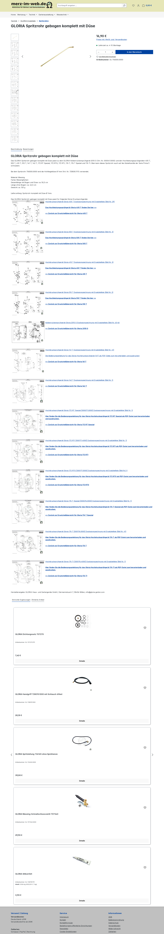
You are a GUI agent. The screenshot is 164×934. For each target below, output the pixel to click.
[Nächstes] (90, 56)
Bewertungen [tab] (28, 149)
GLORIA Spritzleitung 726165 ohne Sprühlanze (36, 754)
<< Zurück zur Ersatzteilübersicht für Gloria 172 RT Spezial (69, 425)
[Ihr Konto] (138, 5)
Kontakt (63, 920)
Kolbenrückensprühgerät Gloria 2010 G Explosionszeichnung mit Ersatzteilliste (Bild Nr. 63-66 (82, 323)
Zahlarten (112, 932)
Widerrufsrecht (114, 929)
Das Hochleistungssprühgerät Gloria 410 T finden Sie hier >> (70, 268)
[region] (51, 89)
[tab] (16, 149)
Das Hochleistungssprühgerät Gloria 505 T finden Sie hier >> (70, 238)
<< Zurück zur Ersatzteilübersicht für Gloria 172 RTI (66, 455)
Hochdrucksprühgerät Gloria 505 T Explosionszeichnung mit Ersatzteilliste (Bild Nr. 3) (79, 232)
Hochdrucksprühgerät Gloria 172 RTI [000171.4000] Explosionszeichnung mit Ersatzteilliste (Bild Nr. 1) (86, 440)
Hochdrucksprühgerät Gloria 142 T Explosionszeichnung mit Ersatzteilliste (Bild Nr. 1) (79, 380)
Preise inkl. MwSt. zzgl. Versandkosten (111, 39)
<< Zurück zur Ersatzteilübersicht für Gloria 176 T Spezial (69, 515)
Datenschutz (113, 923)
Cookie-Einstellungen (68, 932)
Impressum (64, 917)
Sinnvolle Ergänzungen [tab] (21, 600)
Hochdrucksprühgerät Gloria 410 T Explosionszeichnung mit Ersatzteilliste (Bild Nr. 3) (79, 262)
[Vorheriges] (22, 56)
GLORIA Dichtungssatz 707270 (29, 634)
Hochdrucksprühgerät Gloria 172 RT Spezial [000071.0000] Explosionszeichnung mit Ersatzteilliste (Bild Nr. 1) (89, 410)
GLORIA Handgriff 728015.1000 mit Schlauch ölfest (38, 694)
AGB (110, 917)
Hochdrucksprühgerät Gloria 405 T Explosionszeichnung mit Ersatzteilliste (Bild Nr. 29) (80, 202)
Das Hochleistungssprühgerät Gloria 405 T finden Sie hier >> (70, 207)
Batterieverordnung (116, 920)
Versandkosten (114, 926)
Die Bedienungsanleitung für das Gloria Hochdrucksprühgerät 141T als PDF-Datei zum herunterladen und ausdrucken (92, 356)
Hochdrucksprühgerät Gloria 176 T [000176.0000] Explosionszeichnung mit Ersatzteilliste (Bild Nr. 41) (85, 531)
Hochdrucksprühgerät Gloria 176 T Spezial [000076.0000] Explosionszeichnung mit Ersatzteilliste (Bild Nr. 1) (88, 501)
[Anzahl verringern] (98, 52)
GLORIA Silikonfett (23, 874)
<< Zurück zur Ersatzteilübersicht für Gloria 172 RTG (67, 485)
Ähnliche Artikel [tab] (37, 600)
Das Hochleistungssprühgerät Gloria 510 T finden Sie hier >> (70, 298)
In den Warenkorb (134, 52)
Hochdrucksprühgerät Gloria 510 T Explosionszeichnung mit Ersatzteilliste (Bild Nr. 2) (79, 292)
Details (82, 661)
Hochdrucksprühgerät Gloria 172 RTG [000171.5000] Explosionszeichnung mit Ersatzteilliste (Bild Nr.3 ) (86, 471)
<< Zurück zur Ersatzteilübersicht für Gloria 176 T (66, 546)
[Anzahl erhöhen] (112, 52)
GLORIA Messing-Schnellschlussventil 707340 (36, 814)
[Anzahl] (105, 52)
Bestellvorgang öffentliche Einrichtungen (76, 926)
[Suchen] (124, 5)
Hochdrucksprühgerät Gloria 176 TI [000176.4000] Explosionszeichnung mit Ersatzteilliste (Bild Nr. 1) (85, 562)
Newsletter (64, 929)
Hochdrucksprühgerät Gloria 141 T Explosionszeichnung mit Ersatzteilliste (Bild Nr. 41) (79, 350)
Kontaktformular (66, 923)
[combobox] (89, 5)
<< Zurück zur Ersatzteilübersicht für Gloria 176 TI (66, 576)
